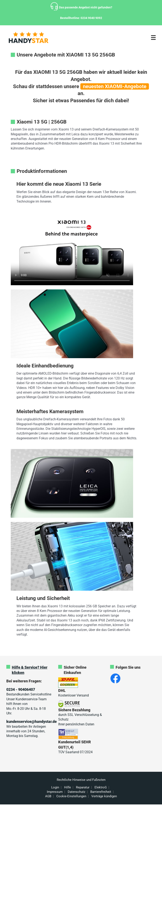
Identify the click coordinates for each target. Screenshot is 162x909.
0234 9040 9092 (91, 18)
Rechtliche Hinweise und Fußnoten (81, 780)
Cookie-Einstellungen (71, 796)
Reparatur (82, 787)
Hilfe (67, 787)
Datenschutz (76, 792)
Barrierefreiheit (100, 792)
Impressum (55, 792)
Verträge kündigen (104, 796)
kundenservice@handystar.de (31, 721)
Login (55, 787)
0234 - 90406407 (20, 689)
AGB (48, 796)
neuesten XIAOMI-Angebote (114, 86)
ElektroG (100, 787)
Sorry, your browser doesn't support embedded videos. (72, 250)
